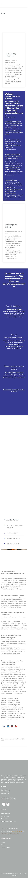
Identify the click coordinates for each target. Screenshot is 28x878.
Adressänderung (5, 816)
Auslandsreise (4, 818)
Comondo (14, 875)
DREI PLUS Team (5, 847)
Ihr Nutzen (3, 845)
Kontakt (3, 842)
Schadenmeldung (5, 813)
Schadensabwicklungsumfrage (8, 821)
